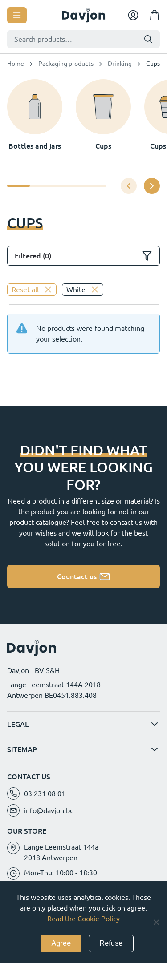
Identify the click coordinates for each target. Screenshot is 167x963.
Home (15, 63)
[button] (152, 186)
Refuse (110, 943)
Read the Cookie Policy (83, 919)
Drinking (120, 63)
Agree (61, 943)
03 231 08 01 (44, 794)
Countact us (77, 576)
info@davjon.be (49, 810)
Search (148, 39)
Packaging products (66, 63)
